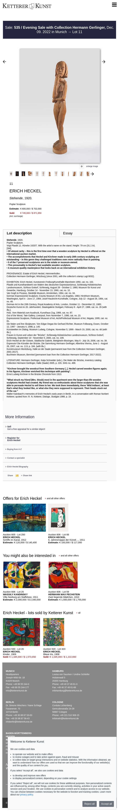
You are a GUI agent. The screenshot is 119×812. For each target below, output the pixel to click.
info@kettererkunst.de (16, 690)
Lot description (19, 233)
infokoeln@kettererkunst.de (65, 718)
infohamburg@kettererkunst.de (67, 690)
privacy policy (26, 794)
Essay (68, 233)
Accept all (106, 804)
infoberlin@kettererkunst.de (19, 721)
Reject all (89, 804)
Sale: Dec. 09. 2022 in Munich (59, 29)
